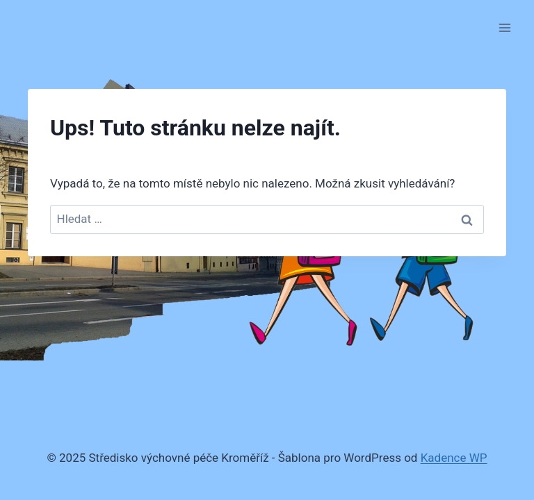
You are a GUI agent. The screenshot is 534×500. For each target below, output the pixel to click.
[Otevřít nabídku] (504, 27)
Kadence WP (454, 458)
